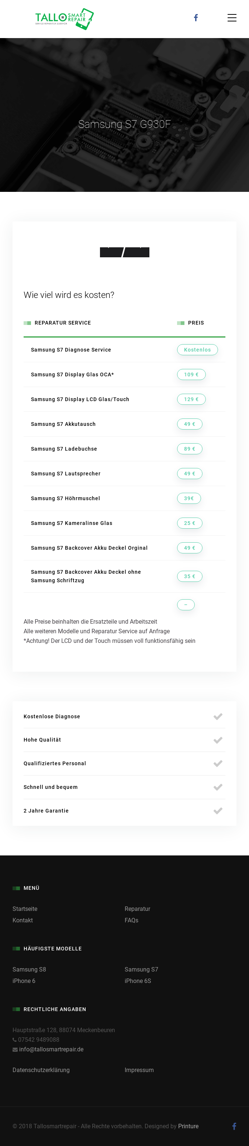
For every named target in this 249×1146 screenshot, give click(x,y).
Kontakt (23, 920)
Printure (188, 1126)
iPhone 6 (24, 980)
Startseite (25, 908)
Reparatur (137, 908)
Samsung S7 (141, 969)
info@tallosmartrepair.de (51, 1049)
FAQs (131, 920)
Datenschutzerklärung (41, 1070)
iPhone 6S (138, 980)
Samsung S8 (29, 969)
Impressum (139, 1070)
